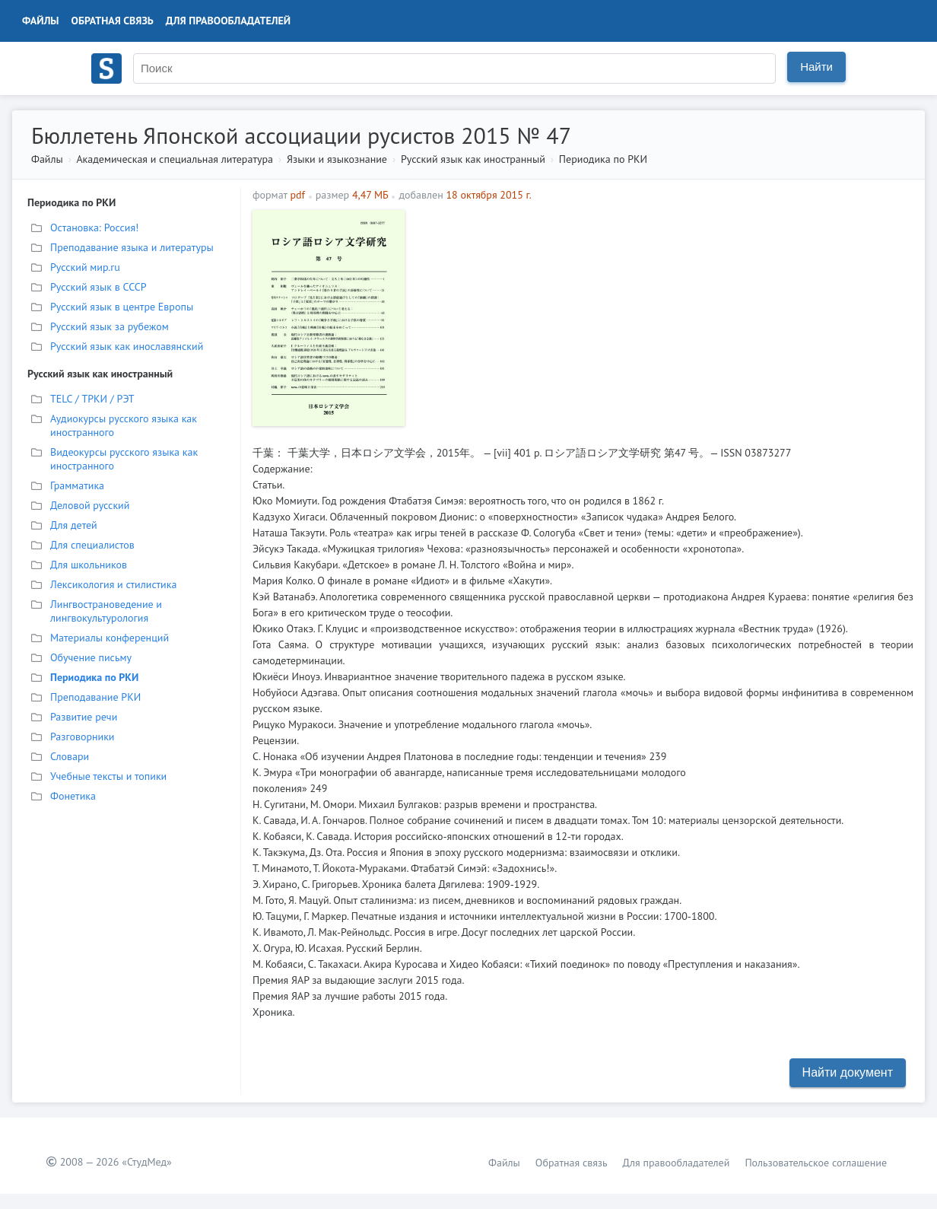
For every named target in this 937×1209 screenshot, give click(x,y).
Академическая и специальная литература (174, 159)
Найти (816, 66)
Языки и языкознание (337, 159)
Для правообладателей (228, 20)
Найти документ (847, 1072)
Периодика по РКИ (603, 159)
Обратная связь (112, 20)
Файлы (40, 20)
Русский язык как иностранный (473, 159)
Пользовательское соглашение (816, 1162)
